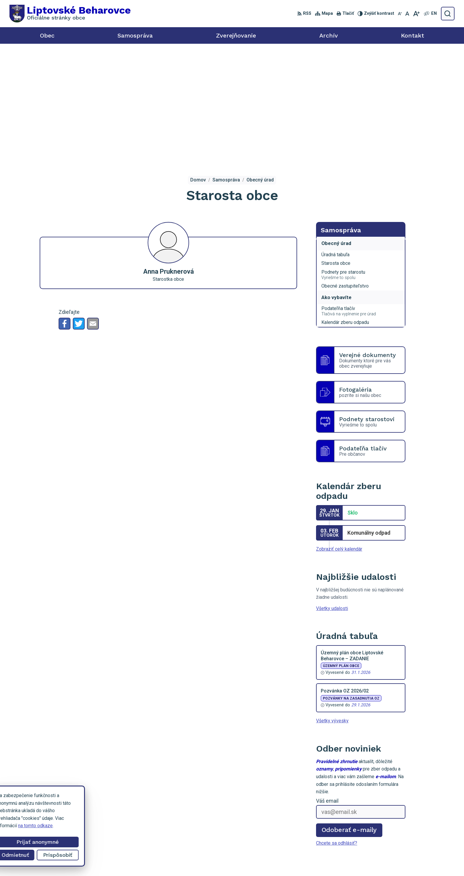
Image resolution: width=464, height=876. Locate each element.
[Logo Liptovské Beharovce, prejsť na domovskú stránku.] (70, 13)
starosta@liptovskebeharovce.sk (416, 833)
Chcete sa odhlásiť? (336, 725)
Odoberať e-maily (349, 712)
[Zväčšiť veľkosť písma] (416, 13)
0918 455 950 (396, 827)
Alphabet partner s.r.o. (261, 860)
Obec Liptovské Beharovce (351, 860)
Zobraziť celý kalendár (339, 431)
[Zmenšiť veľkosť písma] (400, 13)
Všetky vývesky (332, 603)
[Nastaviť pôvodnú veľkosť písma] (407, 13)
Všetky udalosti (332, 490)
